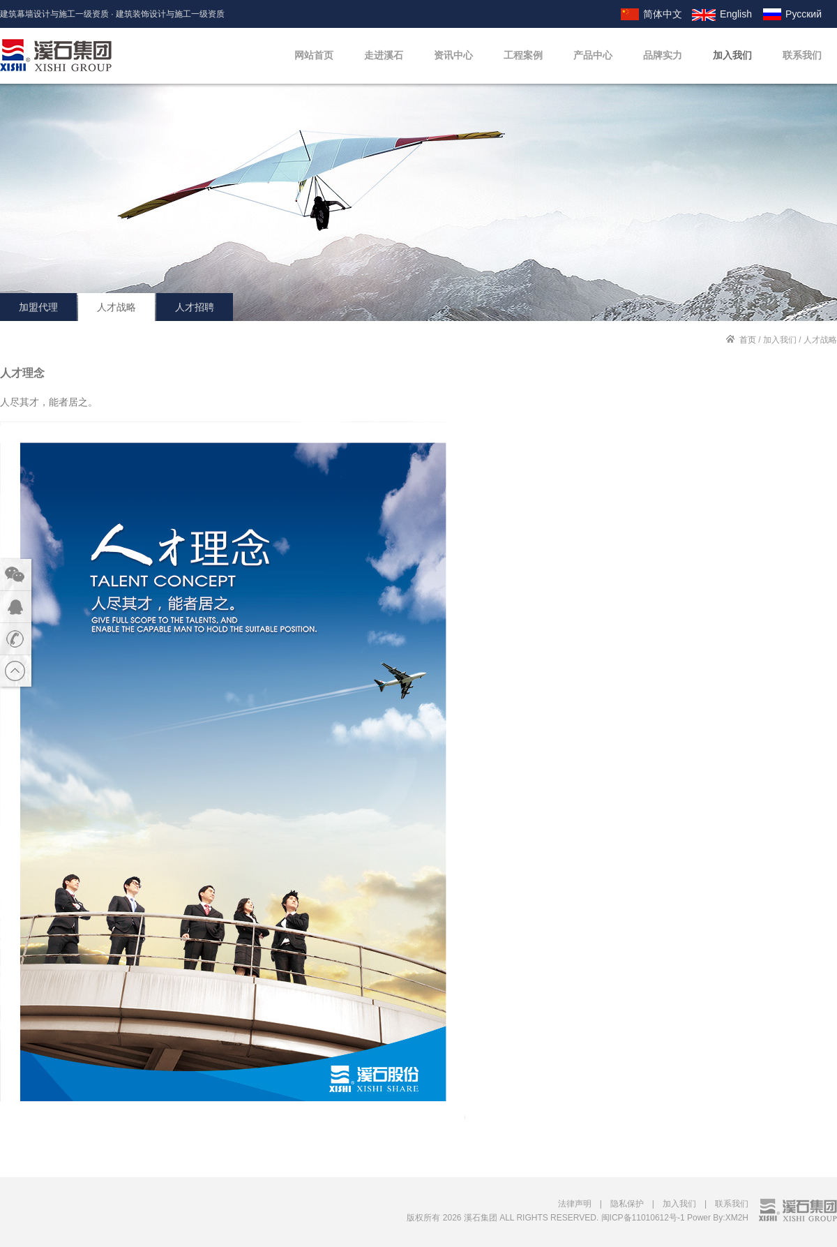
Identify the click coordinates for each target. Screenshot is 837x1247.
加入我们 (732, 55)
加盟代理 (38, 307)
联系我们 (802, 55)
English (736, 14)
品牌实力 (662, 55)
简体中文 (662, 14)
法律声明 (574, 1204)
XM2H (736, 1218)
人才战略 (116, 307)
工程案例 (523, 55)
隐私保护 (627, 1204)
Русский (803, 14)
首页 (747, 340)
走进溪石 (383, 55)
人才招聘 (194, 307)
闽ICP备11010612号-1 (643, 1218)
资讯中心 (453, 55)
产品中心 (592, 55)
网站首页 (313, 55)
